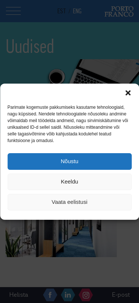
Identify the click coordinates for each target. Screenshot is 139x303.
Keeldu (69, 181)
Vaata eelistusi (69, 202)
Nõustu (70, 161)
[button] (128, 93)
